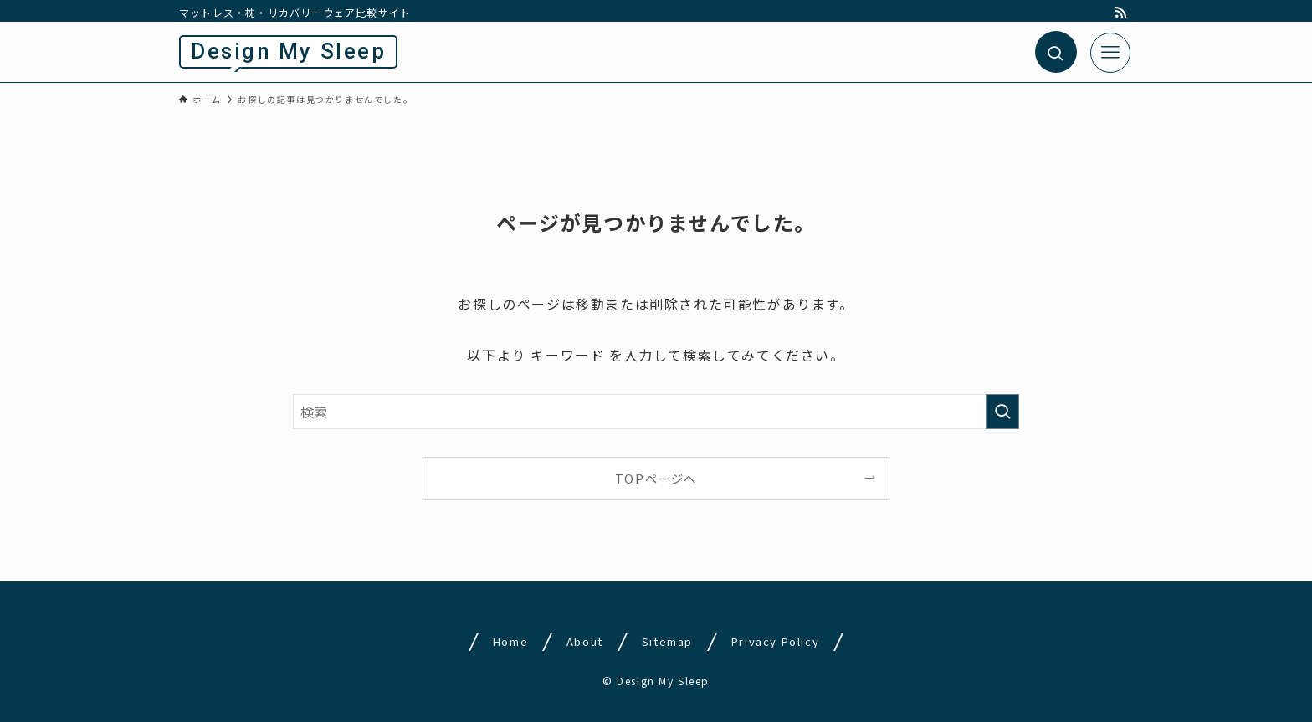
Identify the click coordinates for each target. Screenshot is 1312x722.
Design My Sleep (288, 51)
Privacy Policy (774, 641)
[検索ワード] (656, 411)
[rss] (1121, 12)
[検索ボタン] (1056, 52)
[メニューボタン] (1110, 52)
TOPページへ (656, 478)
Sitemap (667, 641)
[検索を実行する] (1002, 411)
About (584, 641)
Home (510, 641)
